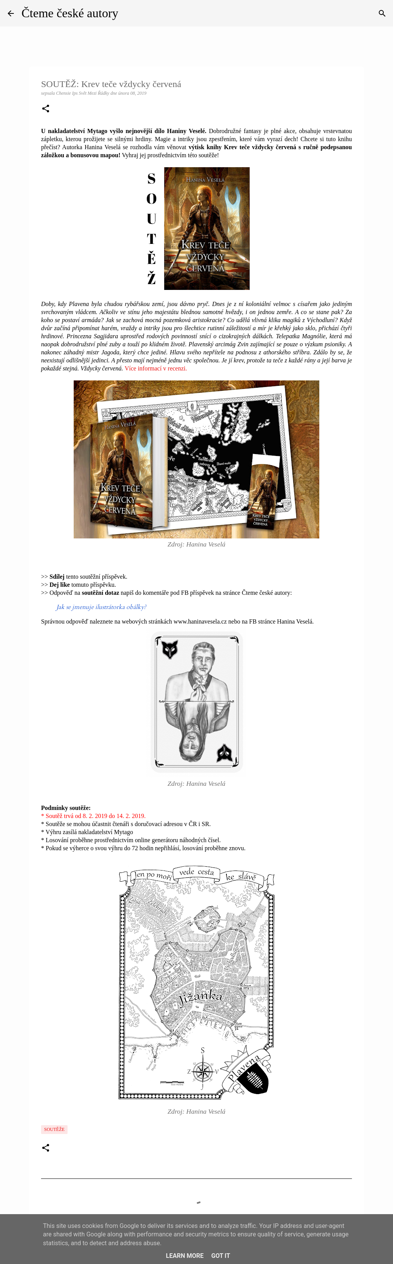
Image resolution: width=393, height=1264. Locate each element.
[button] (45, 109)
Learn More (184, 1255)
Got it (220, 1255)
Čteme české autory (69, 13)
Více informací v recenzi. (156, 368)
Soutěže (54, 1129)
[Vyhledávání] (382, 13)
